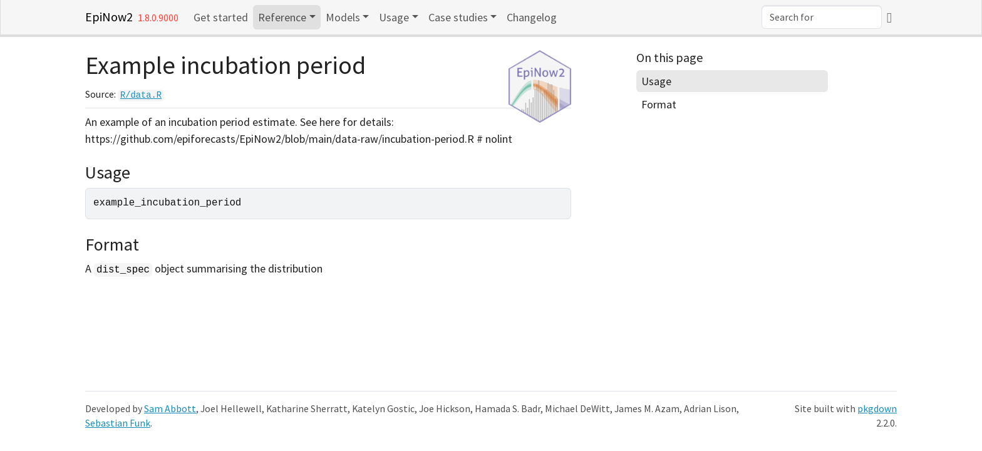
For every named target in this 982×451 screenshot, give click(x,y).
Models (343, 17)
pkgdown (877, 409)
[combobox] (822, 17)
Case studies (458, 17)
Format (658, 104)
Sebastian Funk (117, 423)
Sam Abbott (170, 409)
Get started (221, 17)
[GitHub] (889, 17)
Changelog (532, 17)
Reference (282, 17)
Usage (394, 17)
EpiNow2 (109, 16)
